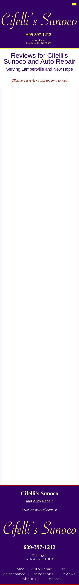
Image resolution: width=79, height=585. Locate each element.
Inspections (42, 574)
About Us (31, 578)
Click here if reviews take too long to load (39, 80)
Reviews (68, 574)
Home (19, 569)
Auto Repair (42, 569)
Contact (54, 578)
